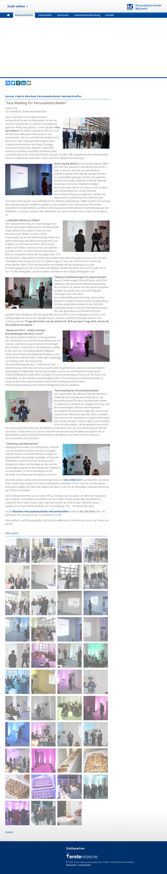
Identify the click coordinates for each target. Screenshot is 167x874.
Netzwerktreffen (24, 15)
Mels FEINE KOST (73, 480)
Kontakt (109, 15)
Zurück (9, 832)
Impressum (71, 865)
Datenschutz (84, 865)
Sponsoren (63, 15)
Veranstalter (45, 15)
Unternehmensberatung (87, 15)
